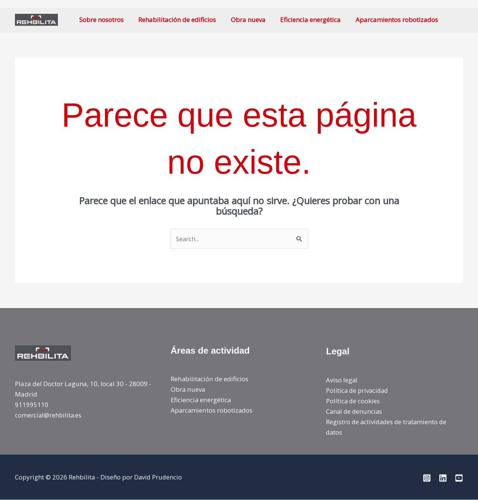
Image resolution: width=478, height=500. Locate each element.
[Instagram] (427, 478)
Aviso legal (342, 380)
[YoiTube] (459, 478)
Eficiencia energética (303, 19)
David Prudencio (158, 477)
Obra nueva (243, 19)
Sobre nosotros (100, 19)
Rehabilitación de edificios (174, 19)
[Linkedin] (443, 478)
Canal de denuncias (355, 411)
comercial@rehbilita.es (49, 415)
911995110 (32, 404)
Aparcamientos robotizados (387, 19)
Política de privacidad (358, 390)
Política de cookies (353, 401)
